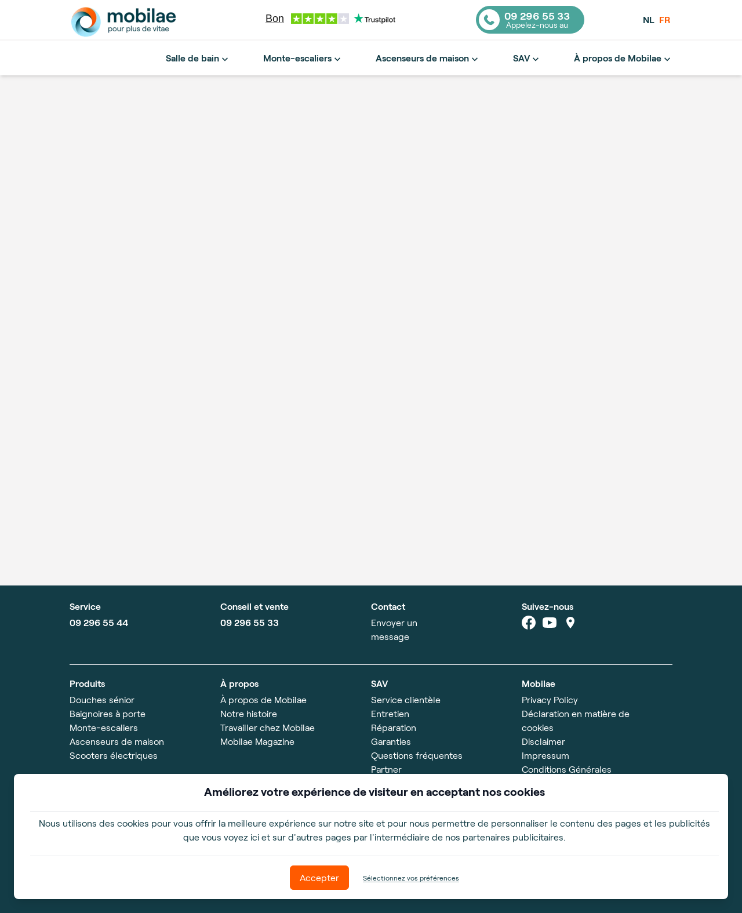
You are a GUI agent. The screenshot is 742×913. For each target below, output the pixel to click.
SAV (527, 58)
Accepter (319, 877)
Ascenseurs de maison (428, 58)
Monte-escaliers (303, 58)
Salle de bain (198, 58)
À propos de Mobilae (623, 58)
